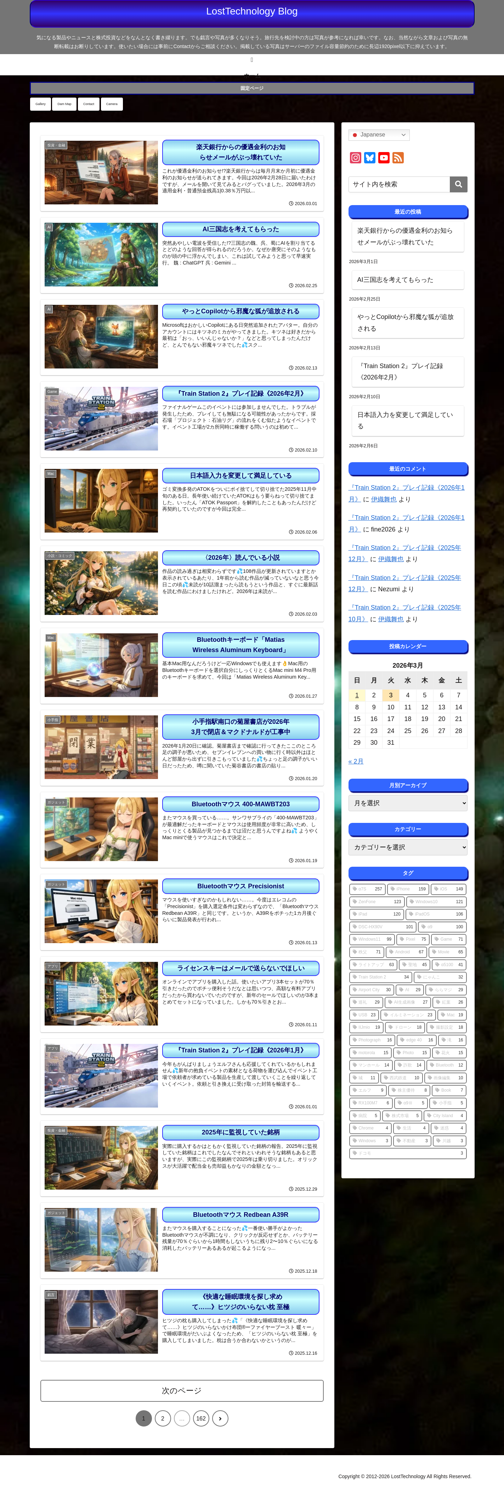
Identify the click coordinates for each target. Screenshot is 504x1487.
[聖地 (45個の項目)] (414, 965)
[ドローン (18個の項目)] (405, 1027)
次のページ (182, 1390)
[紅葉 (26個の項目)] (449, 1002)
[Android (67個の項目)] (406, 952)
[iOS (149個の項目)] (449, 889)
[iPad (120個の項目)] (376, 914)
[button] (459, 184)
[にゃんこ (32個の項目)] (440, 977)
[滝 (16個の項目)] (452, 1040)
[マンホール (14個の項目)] (371, 1065)
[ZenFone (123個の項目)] (377, 902)
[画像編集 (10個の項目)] (445, 1078)
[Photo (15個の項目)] (411, 1053)
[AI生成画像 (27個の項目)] (408, 1002)
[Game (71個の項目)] (448, 939)
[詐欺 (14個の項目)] (409, 1065)
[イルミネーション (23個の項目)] (408, 1015)
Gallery (40, 104)
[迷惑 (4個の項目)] (449, 1128)
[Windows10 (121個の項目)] (436, 902)
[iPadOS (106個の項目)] (436, 914)
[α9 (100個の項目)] (442, 927)
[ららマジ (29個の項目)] (445, 990)
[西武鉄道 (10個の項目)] (401, 1078)
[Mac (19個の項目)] (452, 1015)
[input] (408, 184)
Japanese (368, 135)
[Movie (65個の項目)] (448, 952)
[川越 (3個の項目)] (450, 1141)
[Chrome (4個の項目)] (370, 1128)
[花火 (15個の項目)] (449, 1053)
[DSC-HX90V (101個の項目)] (383, 927)
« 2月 (356, 761)
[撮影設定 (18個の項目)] (446, 1027)
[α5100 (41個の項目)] (449, 965)
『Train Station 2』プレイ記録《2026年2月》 (400, 371)
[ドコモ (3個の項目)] (408, 1153)
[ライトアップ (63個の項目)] (373, 965)
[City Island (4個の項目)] (445, 1116)
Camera (112, 104)
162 (201, 1419)
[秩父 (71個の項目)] (367, 952)
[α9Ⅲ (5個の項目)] (411, 1103)
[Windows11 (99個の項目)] (372, 939)
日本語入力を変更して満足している (405, 420)
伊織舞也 (384, 499)
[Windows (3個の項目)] (370, 1141)
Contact (88, 104)
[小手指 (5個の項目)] (448, 1103)
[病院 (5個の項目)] (365, 1116)
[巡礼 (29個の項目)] (366, 1002)
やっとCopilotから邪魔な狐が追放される (405, 322)
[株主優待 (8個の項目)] (409, 1090)
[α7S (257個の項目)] (367, 889)
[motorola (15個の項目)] (370, 1053)
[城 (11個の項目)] (364, 1078)
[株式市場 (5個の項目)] (402, 1116)
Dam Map (64, 104)
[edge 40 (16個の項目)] (416, 1040)
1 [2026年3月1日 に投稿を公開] (357, 695)
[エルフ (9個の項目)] (368, 1090)
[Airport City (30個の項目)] (372, 990)
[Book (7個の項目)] (449, 1090)
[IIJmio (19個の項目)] (366, 1027)
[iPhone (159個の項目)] (408, 889)
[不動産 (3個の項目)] (412, 1141)
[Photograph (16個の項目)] (372, 1040)
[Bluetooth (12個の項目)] (446, 1065)
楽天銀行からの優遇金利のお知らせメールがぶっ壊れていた (405, 236)
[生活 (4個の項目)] (411, 1128)
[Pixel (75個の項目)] (413, 939)
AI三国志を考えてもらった (395, 279)
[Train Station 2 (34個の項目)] (381, 977)
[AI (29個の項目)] (410, 990)
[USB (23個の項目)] (364, 1015)
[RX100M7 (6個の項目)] (371, 1103)
